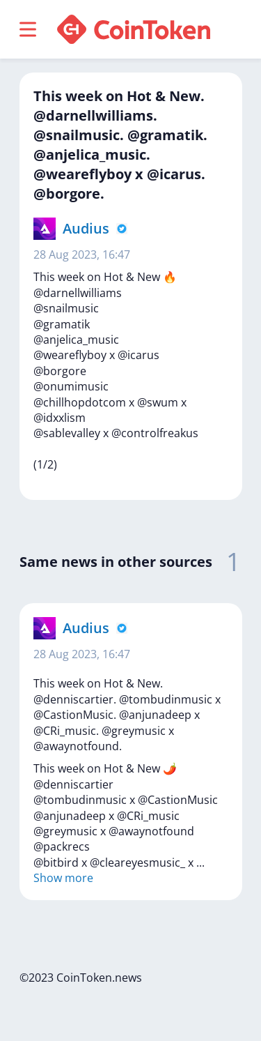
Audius (86, 228)
